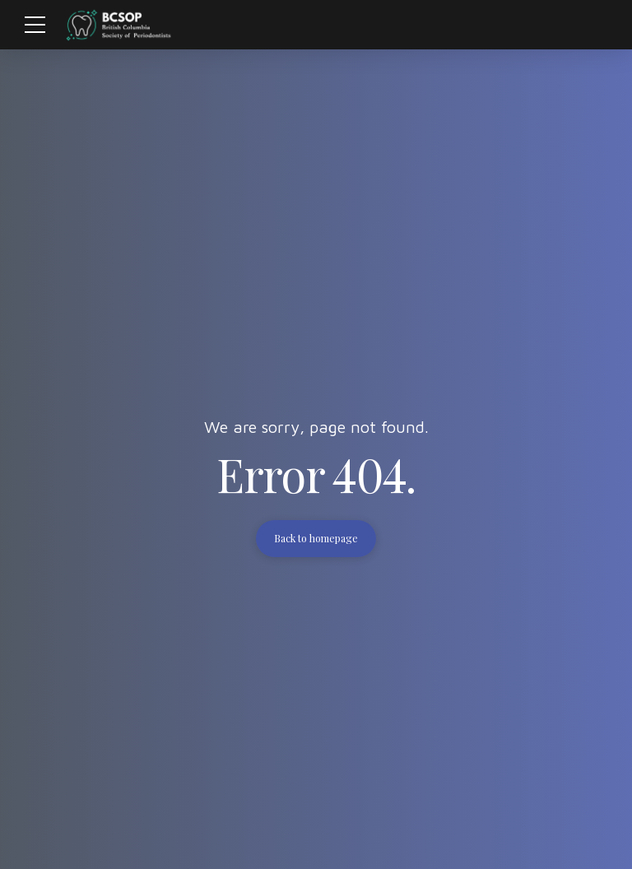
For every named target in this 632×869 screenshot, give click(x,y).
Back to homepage (316, 538)
